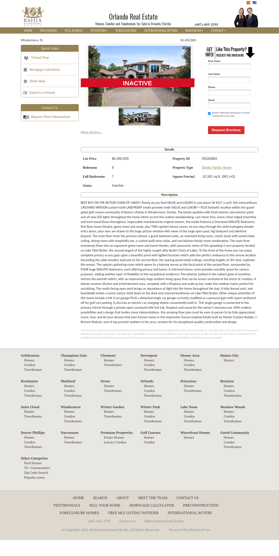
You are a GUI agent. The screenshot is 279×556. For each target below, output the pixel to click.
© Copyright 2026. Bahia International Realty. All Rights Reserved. (111, 546)
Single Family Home (217, 184)
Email (211, 100)
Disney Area (190, 371)
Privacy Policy (179, 546)
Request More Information (46, 116)
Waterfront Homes (195, 449)
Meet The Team (152, 513)
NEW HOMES (48, 30)
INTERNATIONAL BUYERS (161, 30)
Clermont (108, 371)
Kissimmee (29, 397)
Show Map (34, 81)
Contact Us (187, 513)
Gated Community (234, 449)
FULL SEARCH (74, 30)
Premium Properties (117, 449)
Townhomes (33, 386)
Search (100, 513)
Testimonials (66, 521)
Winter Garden (112, 423)
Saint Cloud (30, 423)
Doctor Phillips (33, 449)
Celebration (30, 371)
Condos (29, 381)
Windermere (71, 423)
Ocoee (105, 397)
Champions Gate (74, 371)
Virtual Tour (36, 57)
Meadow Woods (232, 423)
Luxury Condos (115, 458)
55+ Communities (37, 484)
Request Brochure (226, 146)
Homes (29, 376)
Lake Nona (189, 423)
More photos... (91, 132)
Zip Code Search (36, 489)
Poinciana (188, 397)
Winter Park (150, 423)
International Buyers (190, 528)
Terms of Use (200, 546)
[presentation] (239, 128)
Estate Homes (114, 453)
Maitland (68, 397)
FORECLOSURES (126, 30)
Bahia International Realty (164, 537)
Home (78, 513)
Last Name (214, 73)
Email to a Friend (39, 92)
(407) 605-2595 (99, 537)
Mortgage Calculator (41, 69)
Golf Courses (151, 449)
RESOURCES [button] (194, 30)
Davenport (149, 371)
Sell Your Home (104, 521)
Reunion (227, 397)
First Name (214, 61)
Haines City (229, 371)
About (122, 513)
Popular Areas (34, 493)
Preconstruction (200, 521)
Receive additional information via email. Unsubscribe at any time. (229, 114)
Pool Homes (33, 479)
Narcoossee (70, 449)
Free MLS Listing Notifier (133, 528)
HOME (28, 30)
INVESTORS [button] (99, 30)
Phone (211, 87)
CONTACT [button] (218, 30)
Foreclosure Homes (79, 528)
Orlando (147, 397)
